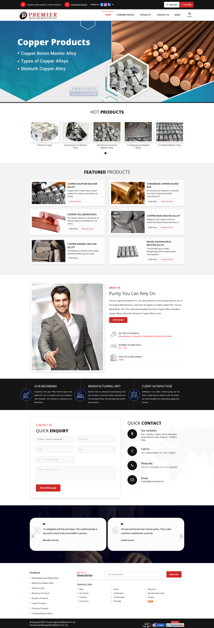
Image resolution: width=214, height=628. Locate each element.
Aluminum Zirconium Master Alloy (107, 146)
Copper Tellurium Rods (82, 214)
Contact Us (163, 15)
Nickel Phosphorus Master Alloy (159, 243)
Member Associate (156, 593)
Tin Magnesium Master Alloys (138, 146)
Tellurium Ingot (44, 145)
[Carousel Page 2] (108, 153)
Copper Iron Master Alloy (163, 215)
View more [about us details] (118, 320)
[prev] (32, 536)
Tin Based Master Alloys (42, 613)
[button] (79, 5)
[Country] (96, 449)
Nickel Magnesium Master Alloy (45, 578)
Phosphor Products (40, 608)
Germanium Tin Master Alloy (75, 146)
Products (146, 15)
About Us (152, 589)
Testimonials (119, 597)
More (178, 15)
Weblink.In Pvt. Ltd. (60, 625)
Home (108, 15)
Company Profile (126, 15)
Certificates (119, 593)
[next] (181, 536)
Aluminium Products (40, 593)
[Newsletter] (136, 574)
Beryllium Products (40, 598)
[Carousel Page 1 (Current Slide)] (105, 153)
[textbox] (55, 439)
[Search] (189, 15)
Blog (81, 589)
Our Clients (84, 593)
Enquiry (151, 597)
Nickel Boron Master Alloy (43, 583)
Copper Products (39, 603)
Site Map (117, 601)
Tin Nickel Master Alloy (169, 145)
